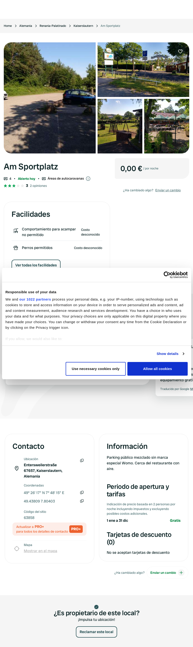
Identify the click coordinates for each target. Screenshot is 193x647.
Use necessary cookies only (96, 369)
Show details (168, 354)
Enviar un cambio (168, 190)
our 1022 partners (35, 299)
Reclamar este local (96, 631)
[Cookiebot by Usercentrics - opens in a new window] (167, 274)
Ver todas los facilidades (36, 265)
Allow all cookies (157, 369)
